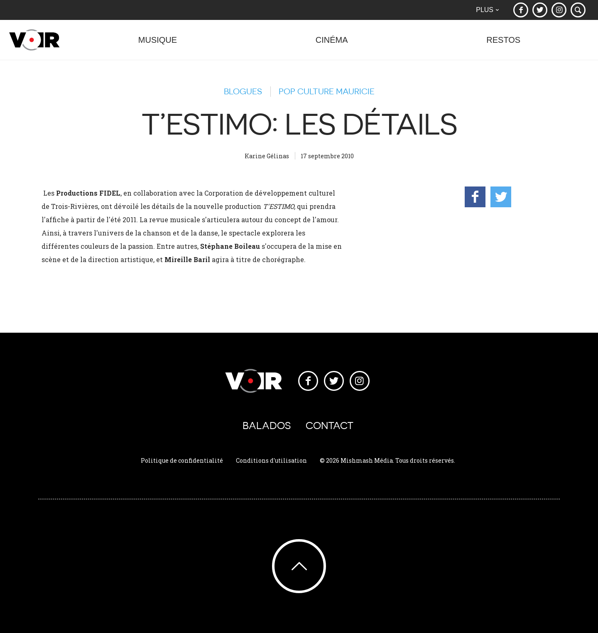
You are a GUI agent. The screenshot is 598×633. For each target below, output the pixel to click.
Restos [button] (503, 44)
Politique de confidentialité (182, 460)
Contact (329, 426)
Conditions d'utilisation (271, 460)
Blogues (243, 91)
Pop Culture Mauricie (327, 91)
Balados (267, 426)
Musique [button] (157, 44)
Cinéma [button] (331, 44)
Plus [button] (487, 9)
